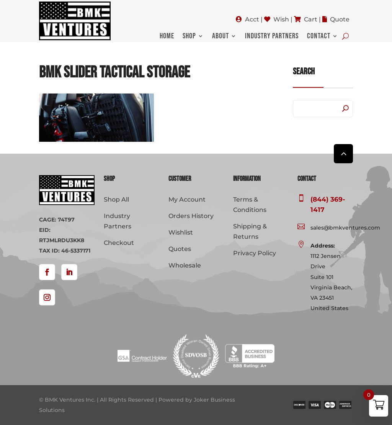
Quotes (179, 249)
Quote (340, 19)
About (220, 37)
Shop (189, 37)
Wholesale (184, 265)
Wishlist (180, 232)
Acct (252, 19)
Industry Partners (272, 37)
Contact (318, 37)
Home (167, 37)
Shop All (116, 199)
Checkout (119, 242)
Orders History (191, 216)
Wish (281, 19)
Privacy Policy (254, 253)
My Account (187, 199)
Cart (310, 19)
